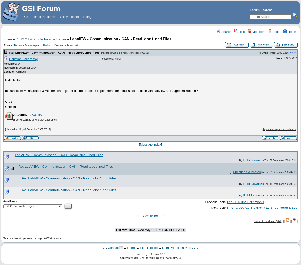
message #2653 (109, 53)
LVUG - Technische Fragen (47, 39)
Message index (150, 144)
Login (274, 31)
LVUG (20, 39)
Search (224, 31)
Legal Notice (149, 247)
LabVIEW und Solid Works (245, 202)
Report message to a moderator (279, 129)
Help (239, 31)
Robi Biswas (252, 160)
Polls (46, 45)
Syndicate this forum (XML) (268, 221)
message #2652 (139, 53)
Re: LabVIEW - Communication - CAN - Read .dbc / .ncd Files (54, 52)
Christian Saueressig (23, 59)
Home (289, 31)
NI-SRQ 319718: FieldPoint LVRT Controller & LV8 (262, 207)
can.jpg (37, 114)
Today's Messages (26, 45)
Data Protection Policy (177, 247)
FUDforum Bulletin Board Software (163, 258)
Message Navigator (67, 45)
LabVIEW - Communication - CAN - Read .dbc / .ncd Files (59, 155)
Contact (113, 247)
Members (256, 31)
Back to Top (150, 215)
